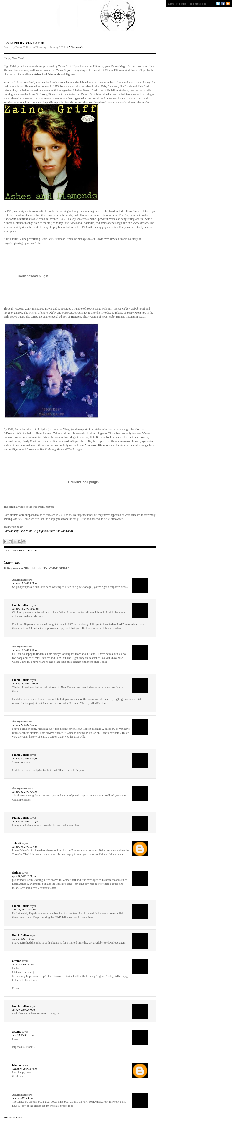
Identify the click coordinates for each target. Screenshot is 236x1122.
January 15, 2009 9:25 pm (24, 583)
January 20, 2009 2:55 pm (24, 725)
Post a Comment (13, 1117)
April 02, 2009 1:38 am (23, 939)
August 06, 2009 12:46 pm (24, 1068)
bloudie (16, 1065)
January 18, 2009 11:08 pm (25, 683)
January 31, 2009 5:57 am (24, 846)
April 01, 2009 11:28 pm (24, 909)
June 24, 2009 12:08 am (23, 1009)
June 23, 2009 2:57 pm (23, 964)
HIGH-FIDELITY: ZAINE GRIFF (24, 43)
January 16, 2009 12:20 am (25, 608)
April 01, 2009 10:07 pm (24, 876)
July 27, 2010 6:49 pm (23, 1098)
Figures (43, 531)
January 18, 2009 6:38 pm (24, 650)
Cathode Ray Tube (14, 531)
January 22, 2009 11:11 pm (25, 821)
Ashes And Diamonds (60, 531)
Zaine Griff (32, 531)
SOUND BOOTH (28, 550)
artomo (16, 960)
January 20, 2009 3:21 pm (24, 758)
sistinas (16, 872)
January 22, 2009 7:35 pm (24, 792)
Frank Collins (20, 605)
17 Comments (75, 47)
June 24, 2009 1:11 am (23, 1035)
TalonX (16, 843)
